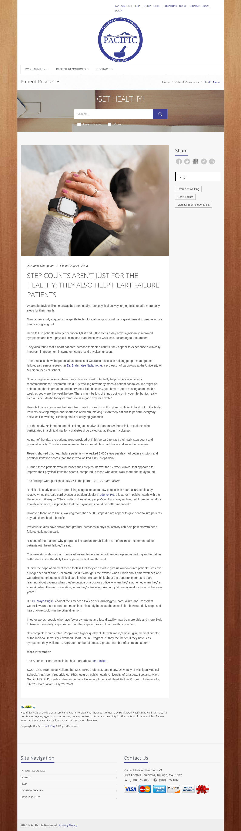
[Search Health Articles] (113, 114)
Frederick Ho (105, 494)
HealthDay (49, 726)
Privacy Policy (30, 797)
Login (118, 10)
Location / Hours (175, 6)
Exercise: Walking (188, 189)
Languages (122, 6)
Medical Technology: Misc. (193, 204)
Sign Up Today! (199, 6)
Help (137, 6)
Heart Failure (185, 196)
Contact (103, 69)
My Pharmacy (35, 69)
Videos (116, 124)
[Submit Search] (160, 114)
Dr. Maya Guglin (42, 601)
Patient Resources (71, 69)
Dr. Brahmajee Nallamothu (84, 365)
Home (166, 82)
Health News (89, 124)
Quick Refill (152, 6)
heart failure (99, 661)
